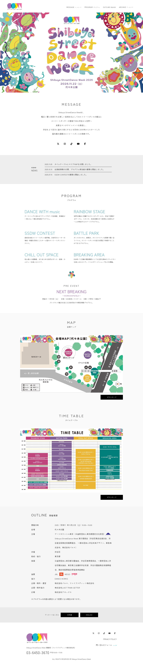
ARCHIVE (126, 7)
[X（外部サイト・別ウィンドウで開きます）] (93, 633)
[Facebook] (85, 144)
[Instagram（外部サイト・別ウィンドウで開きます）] (99, 633)
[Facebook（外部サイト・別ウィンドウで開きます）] (115, 633)
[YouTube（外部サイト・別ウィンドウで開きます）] (109, 633)
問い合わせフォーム (104, 645)
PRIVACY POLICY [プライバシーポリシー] (110, 639)
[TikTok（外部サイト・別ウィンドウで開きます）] (104, 633)
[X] (58, 144)
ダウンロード (111, 397)
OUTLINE (109, 7)
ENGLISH (89, 615)
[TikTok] (71, 144)
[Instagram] (65, 144)
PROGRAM (92, 7)
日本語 (69, 615)
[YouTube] (78, 144)
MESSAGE (73, 7)
